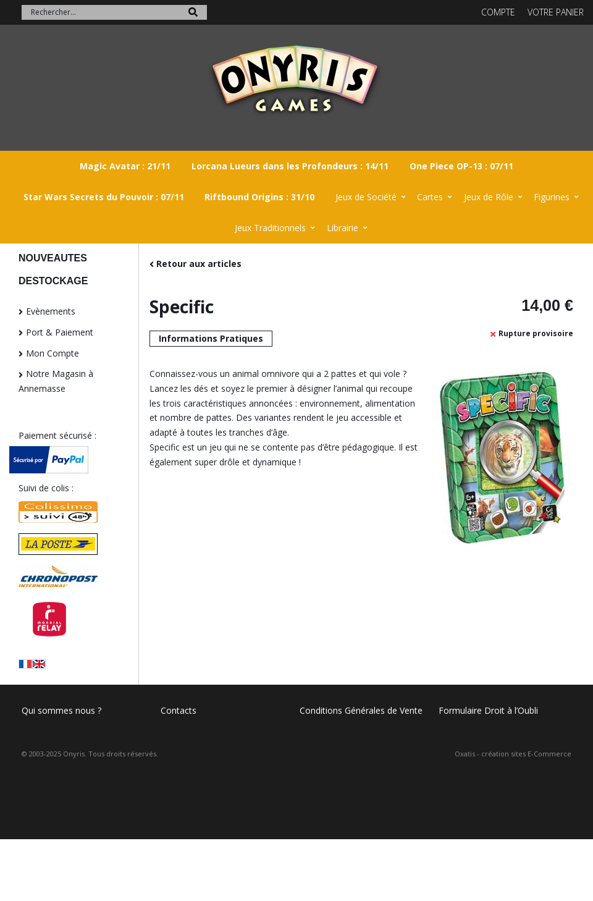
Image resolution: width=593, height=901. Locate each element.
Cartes (430, 197)
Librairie (342, 228)
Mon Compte (52, 353)
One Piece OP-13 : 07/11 (461, 166)
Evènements (50, 311)
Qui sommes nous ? (61, 710)
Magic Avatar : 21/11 (125, 166)
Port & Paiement (59, 332)
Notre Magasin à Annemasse (56, 381)
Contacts (178, 710)
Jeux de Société (366, 197)
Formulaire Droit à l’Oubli (488, 710)
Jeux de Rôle (488, 197)
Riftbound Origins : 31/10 (259, 197)
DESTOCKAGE (53, 281)
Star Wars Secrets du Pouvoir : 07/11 (103, 197)
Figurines (552, 197)
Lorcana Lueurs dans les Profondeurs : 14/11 (290, 166)
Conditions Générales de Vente (361, 710)
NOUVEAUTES (53, 258)
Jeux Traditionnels (270, 228)
